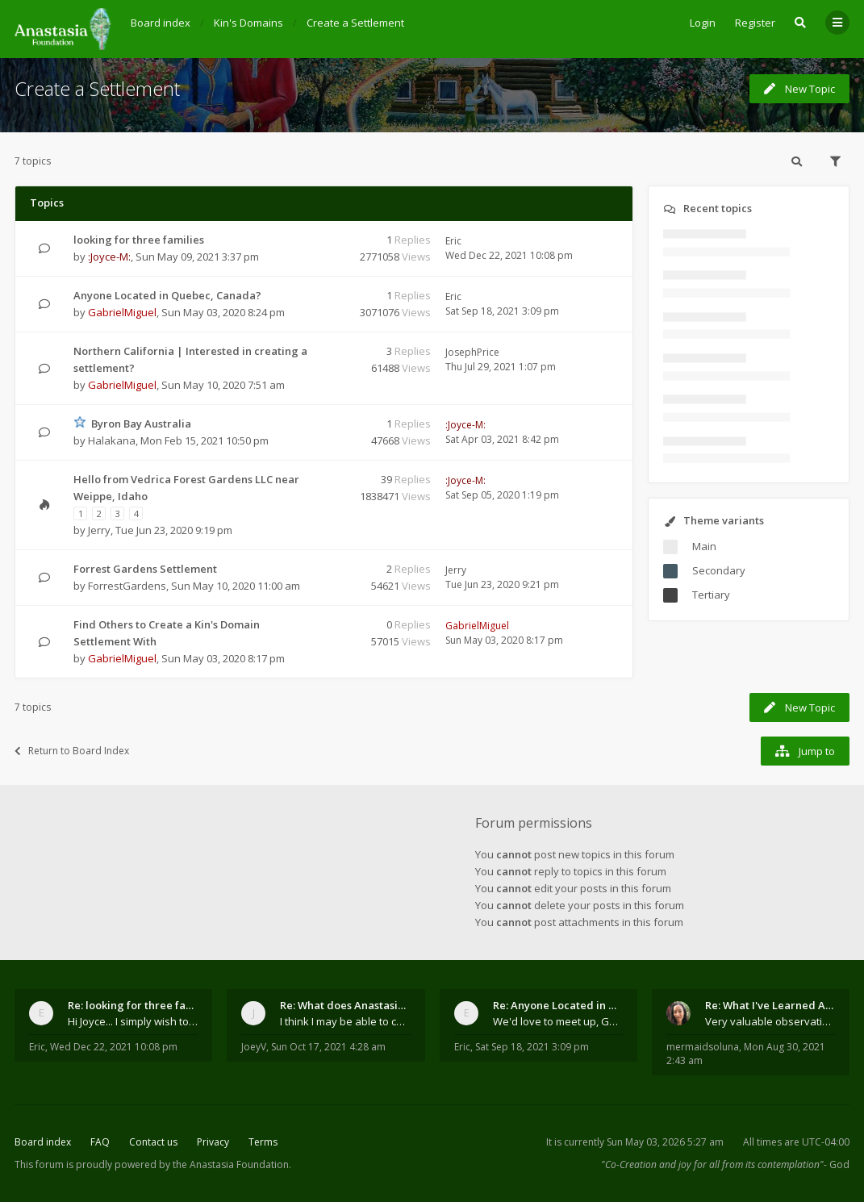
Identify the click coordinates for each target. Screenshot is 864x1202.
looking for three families (138, 239)
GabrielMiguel (122, 312)
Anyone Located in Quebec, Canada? (167, 295)
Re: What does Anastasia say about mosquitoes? (345, 1005)
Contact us (153, 1142)
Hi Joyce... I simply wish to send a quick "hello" (133, 1021)
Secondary (718, 570)
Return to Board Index (72, 751)
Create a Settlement (97, 88)
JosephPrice (472, 352)
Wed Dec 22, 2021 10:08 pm (113, 1047)
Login (703, 22)
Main (704, 546)
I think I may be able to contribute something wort (345, 1021)
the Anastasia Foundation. (232, 1164)
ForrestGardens (127, 585)
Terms (263, 1142)
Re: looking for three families (133, 1005)
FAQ (100, 1142)
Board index (43, 1142)
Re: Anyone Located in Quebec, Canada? (558, 1005)
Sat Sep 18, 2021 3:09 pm (532, 1047)
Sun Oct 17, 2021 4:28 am (328, 1047)
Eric (453, 241)
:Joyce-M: (109, 256)
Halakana (112, 440)
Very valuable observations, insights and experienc (770, 1021)
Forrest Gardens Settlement (145, 568)
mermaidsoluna (702, 1047)
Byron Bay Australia (141, 423)
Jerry (99, 530)
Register (755, 22)
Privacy (213, 1142)
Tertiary (711, 594)
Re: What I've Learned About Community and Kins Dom (770, 1005)
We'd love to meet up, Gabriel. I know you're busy (558, 1021)
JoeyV (253, 1047)
